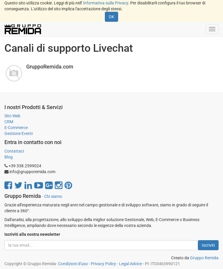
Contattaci (14, 151)
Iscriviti (208, 245)
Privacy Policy (103, 263)
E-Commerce (16, 127)
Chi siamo (53, 196)
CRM (8, 121)
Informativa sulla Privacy (105, 3)
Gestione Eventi (18, 133)
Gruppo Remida (204, 257)
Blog (8, 157)
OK (111, 16)
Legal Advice (130, 263)
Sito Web (12, 115)
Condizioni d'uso (73, 263)
